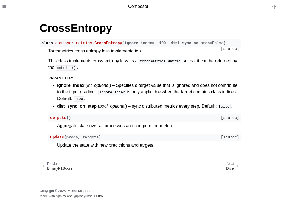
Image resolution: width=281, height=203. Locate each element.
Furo (99, 196)
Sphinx (61, 196)
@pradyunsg (83, 196)
